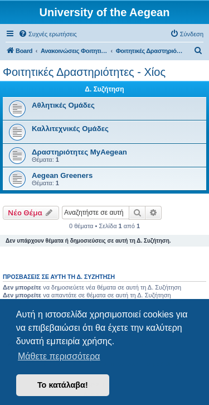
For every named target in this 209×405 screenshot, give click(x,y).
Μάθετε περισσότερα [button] (59, 356)
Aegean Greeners (62, 175)
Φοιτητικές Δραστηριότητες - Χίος (84, 72)
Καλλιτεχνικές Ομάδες (70, 128)
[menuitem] (47, 34)
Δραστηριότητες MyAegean (79, 152)
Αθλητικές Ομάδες (63, 105)
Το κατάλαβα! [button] (62, 384)
